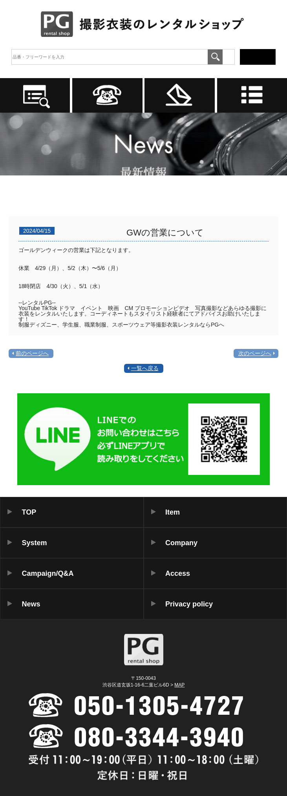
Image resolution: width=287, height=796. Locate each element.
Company (181, 543)
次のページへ (254, 353)
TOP (29, 512)
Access (177, 573)
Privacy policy (189, 604)
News (31, 604)
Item (172, 512)
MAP (179, 685)
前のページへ (32, 353)
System (34, 543)
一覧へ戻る (145, 368)
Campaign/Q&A (48, 573)
